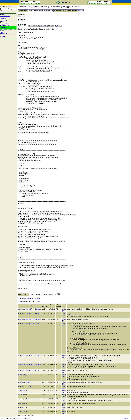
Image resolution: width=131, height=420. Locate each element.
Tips (1, 32)
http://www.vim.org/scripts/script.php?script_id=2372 (45, 26)
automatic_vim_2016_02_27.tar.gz (29, 370)
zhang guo (21, 16)
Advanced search (5, 16)
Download (3, 27)
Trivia (1, 24)
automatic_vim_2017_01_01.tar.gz (29, 355)
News (1, 21)
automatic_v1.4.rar (24, 374)
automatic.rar (22, 390)
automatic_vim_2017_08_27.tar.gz (29, 323)
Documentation (4, 25)
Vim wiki (81, 10)
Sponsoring (3, 22)
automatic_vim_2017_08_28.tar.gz (29, 319)
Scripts (2, 31)
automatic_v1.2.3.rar (25, 386)
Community (3, 20)
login (8, 6)
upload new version (33, 298)
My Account (3, 33)
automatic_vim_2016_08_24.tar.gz (29, 364)
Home (2, 14)
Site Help (2, 36)
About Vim (3, 18)
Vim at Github (126, 418)
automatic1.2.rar (23, 399)
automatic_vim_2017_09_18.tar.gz (29, 309)
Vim (11, 418)
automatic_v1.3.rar (24, 382)
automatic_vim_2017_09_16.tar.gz (29, 313)
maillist (21, 418)
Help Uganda (27, 418)
